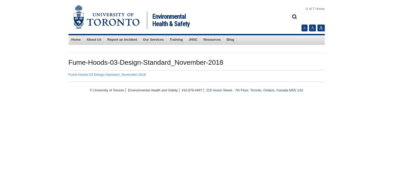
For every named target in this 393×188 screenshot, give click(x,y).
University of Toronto (106, 17)
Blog (230, 40)
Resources (212, 40)
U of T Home (314, 9)
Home (76, 40)
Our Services (153, 40)
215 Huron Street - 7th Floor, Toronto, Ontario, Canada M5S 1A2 (254, 90)
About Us (94, 40)
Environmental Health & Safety (171, 20)
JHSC (193, 40)
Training (176, 40)
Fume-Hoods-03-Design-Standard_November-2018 (107, 75)
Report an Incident (122, 40)
